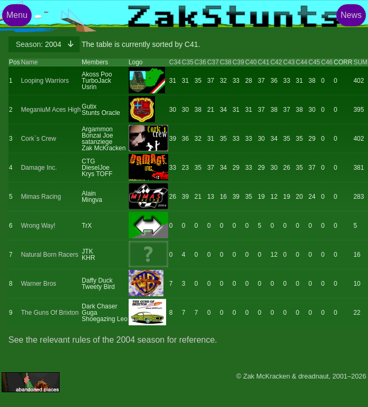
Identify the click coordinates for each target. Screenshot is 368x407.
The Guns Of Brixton (50, 312)
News (351, 15)
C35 (187, 62)
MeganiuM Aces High (51, 109)
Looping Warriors (45, 80)
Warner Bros (38, 283)
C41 (263, 62)
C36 (200, 62)
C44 (301, 62)
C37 (213, 62)
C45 (314, 62)
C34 (175, 62)
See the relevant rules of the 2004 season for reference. (112, 339)
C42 (276, 62)
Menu (16, 15)
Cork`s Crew (38, 138)
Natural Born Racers (50, 254)
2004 (39, 44)
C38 (225, 62)
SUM (360, 62)
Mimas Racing (41, 196)
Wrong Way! (38, 225)
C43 (289, 62)
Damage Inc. (39, 167)
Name (29, 62)
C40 (251, 62)
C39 (238, 62)
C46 (327, 62)
